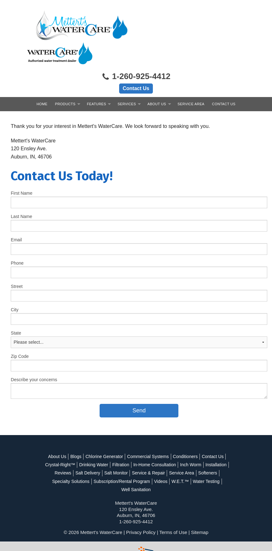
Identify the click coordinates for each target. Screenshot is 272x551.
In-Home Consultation (154, 440)
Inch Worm (190, 440)
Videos (161, 456)
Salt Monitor (116, 448)
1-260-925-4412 (135, 52)
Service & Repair (148, 448)
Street (17, 261)
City (15, 284)
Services (127, 79)
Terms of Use (173, 507)
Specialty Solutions (70, 456)
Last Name (21, 191)
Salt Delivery (87, 448)
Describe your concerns (34, 354)
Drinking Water (93, 440)
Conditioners (185, 431)
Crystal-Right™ (60, 440)
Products (65, 79)
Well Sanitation (136, 465)
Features (96, 79)
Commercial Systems (148, 431)
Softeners (207, 448)
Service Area (190, 79)
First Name (21, 168)
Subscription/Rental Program (122, 456)
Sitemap (199, 507)
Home (42, 79)
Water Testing (206, 456)
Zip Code (20, 331)
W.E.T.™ (179, 456)
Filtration (120, 440)
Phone (17, 238)
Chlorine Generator (104, 431)
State (16, 308)
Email (16, 214)
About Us (157, 79)
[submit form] (139, 386)
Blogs (75, 431)
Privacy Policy (140, 507)
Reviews (63, 448)
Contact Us (136, 63)
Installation (216, 440)
